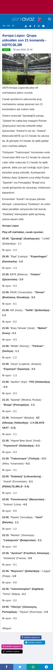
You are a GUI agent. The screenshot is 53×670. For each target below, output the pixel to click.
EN (8, 26)
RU (4, 26)
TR (13, 26)
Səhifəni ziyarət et (30, 637)
